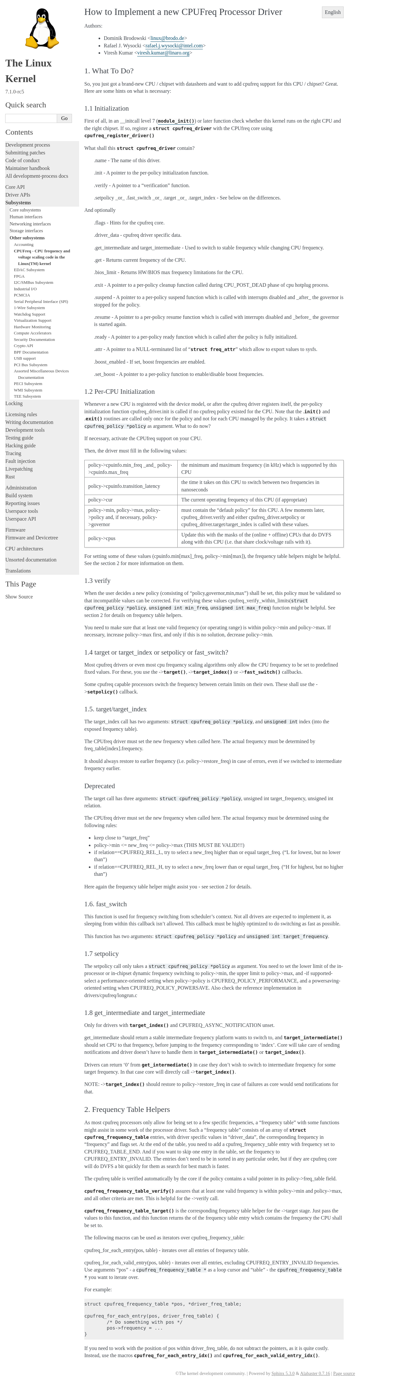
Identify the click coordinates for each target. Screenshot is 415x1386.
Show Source (19, 596)
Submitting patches (25, 152)
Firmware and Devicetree (31, 537)
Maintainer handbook (27, 168)
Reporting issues (22, 503)
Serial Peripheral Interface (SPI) (41, 301)
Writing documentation (29, 422)
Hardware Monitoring (32, 326)
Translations (18, 570)
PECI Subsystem (28, 383)
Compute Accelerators (33, 333)
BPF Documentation (31, 352)
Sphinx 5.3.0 (282, 1373)
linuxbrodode (167, 38)
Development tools (24, 430)
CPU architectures (24, 548)
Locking (13, 403)
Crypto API (23, 345)
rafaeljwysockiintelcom (174, 45)
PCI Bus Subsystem (30, 364)
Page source (344, 1373)
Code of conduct (22, 160)
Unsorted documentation (30, 559)
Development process (27, 145)
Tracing (13, 453)
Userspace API (20, 519)
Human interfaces (26, 216)
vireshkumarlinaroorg (163, 52)
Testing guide (19, 437)
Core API (15, 187)
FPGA (19, 276)
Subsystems (18, 202)
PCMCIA (22, 295)
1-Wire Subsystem (29, 307)
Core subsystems (25, 209)
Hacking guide (20, 445)
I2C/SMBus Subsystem (33, 282)
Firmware (15, 530)
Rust (10, 476)
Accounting (24, 244)
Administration (21, 487)
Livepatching (18, 469)
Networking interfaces (30, 223)
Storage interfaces (26, 230)
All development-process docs (36, 176)
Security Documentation (34, 339)
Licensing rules (21, 414)
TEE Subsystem (27, 396)
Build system (18, 495)
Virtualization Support (33, 320)
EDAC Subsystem (29, 269)
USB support (25, 358)
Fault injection (20, 461)
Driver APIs (17, 195)
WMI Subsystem (28, 390)
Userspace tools (21, 511)
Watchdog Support (29, 314)
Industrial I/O (25, 288)
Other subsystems (27, 237)
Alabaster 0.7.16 (315, 1373)
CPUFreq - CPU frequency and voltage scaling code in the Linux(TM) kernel (42, 257)
